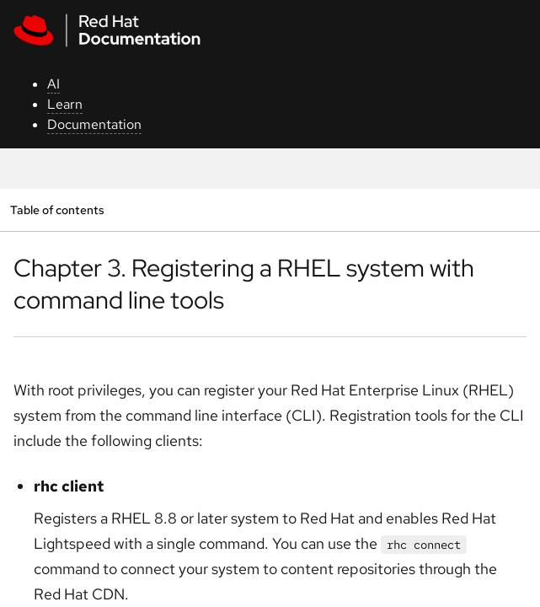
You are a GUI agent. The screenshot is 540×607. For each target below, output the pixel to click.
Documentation (94, 124)
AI (53, 84)
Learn (65, 104)
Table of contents (56, 209)
